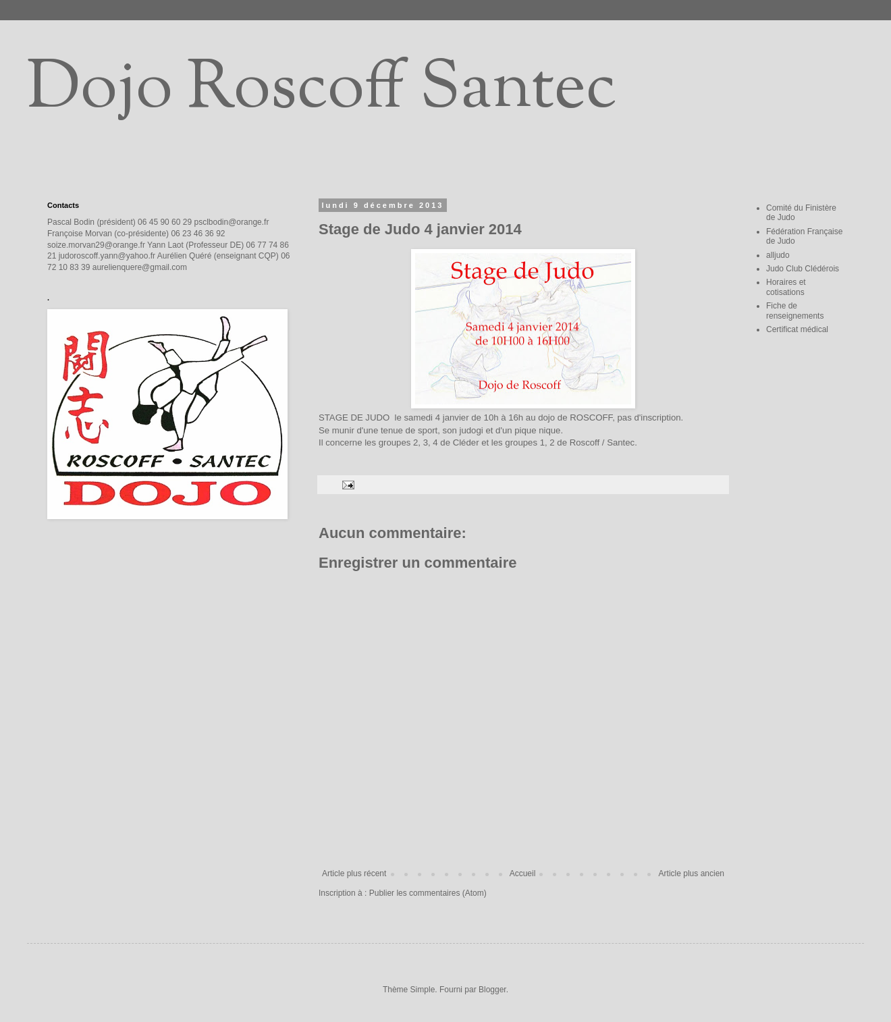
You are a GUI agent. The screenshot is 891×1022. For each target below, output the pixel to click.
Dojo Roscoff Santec (321, 90)
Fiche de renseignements (795, 310)
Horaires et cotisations (786, 286)
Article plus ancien (691, 873)
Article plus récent (354, 873)
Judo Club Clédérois (802, 268)
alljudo (778, 255)
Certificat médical (797, 329)
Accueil (523, 873)
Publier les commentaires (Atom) (428, 893)
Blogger (492, 989)
